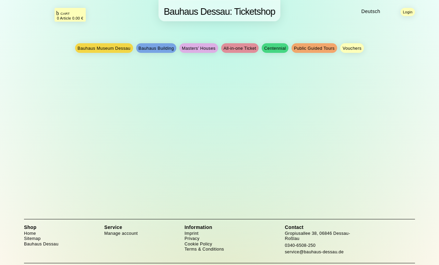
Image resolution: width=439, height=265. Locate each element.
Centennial (275, 48)
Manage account (121, 233)
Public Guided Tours (314, 48)
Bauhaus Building (156, 48)
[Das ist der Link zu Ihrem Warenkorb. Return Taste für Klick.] (70, 15)
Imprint (192, 233)
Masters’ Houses (198, 48)
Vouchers (352, 48)
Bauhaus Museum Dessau (104, 48)
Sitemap (32, 238)
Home (30, 233)
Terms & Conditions (204, 249)
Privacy (192, 238)
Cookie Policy (198, 244)
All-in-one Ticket (240, 48)
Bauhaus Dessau (41, 244)
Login (408, 12)
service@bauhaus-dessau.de (314, 252)
